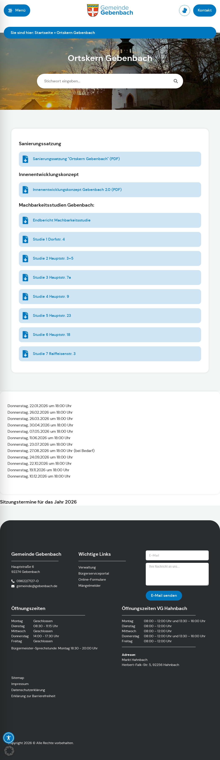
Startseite (44, 32)
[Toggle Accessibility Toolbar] (8, 737)
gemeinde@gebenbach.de (37, 586)
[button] (9, 751)
